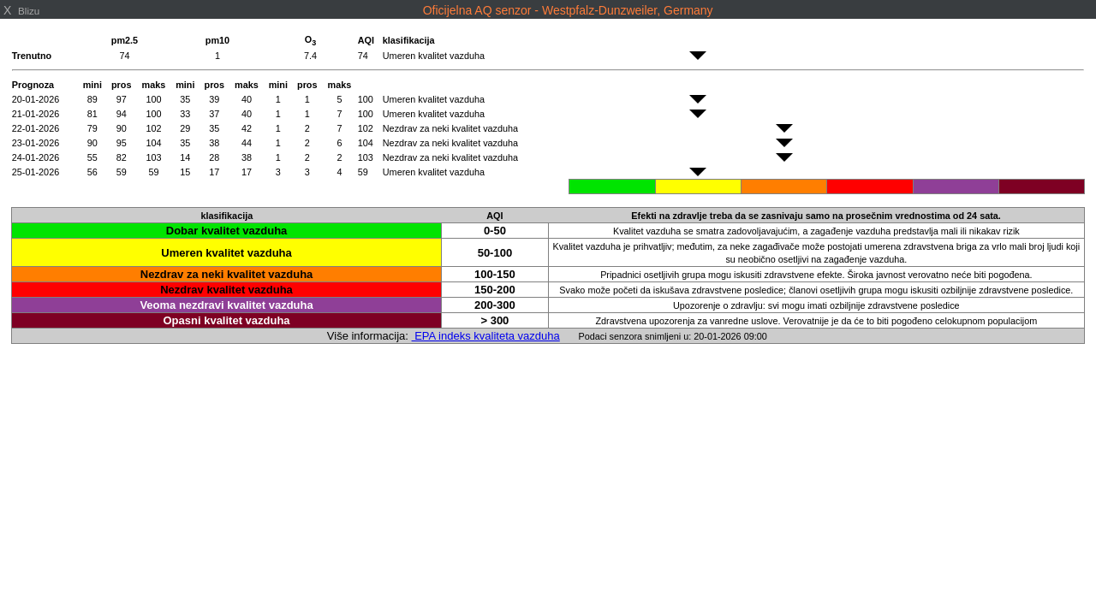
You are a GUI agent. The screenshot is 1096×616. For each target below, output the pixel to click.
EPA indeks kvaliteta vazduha (486, 335)
